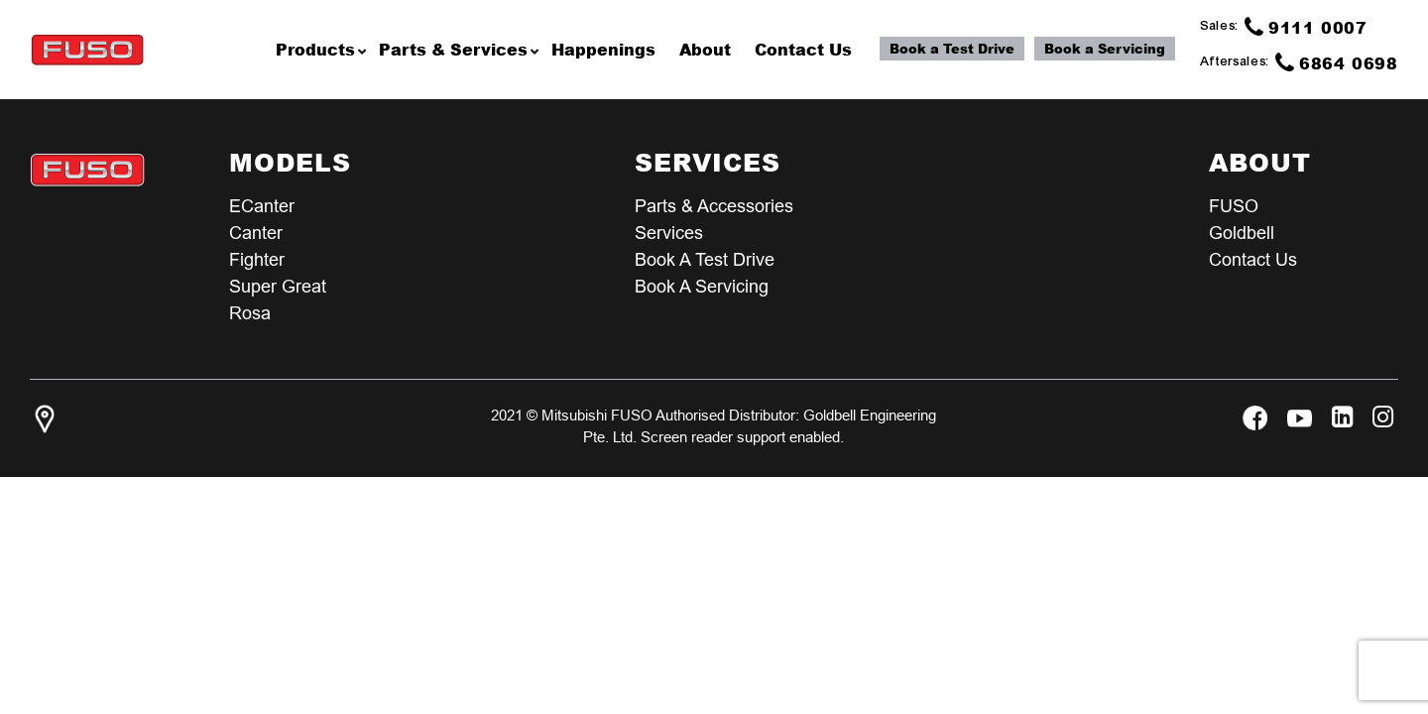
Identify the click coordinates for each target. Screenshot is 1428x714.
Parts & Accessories (714, 205)
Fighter (257, 259)
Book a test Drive (704, 259)
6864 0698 (1336, 62)
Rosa (250, 312)
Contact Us (1253, 259)
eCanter (262, 205)
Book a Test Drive (952, 49)
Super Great (277, 286)
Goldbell (1241, 232)
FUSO (1233, 205)
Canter (256, 232)
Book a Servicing (1104, 49)
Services (669, 232)
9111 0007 (1306, 27)
